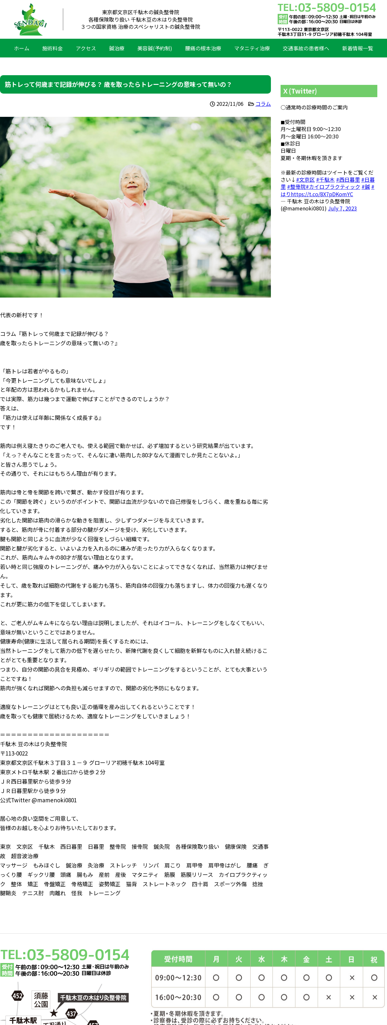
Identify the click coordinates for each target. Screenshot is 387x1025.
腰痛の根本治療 (203, 48)
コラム (263, 103)
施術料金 (52, 48)
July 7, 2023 (342, 208)
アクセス (86, 48)
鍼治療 (116, 48)
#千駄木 (325, 179)
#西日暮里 (348, 179)
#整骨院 (296, 186)
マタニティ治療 (252, 48)
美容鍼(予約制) (154, 48)
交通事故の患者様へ (306, 48)
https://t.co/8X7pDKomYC (322, 194)
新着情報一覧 (357, 48)
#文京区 (305, 179)
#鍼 (366, 186)
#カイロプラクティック (333, 186)
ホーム (21, 48)
